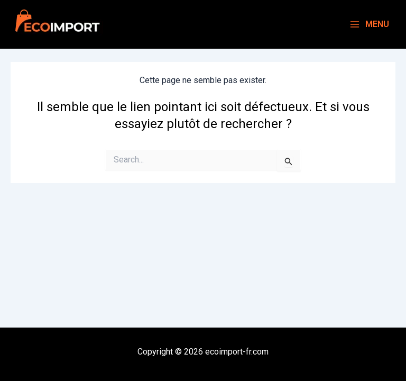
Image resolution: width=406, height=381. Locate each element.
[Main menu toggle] (369, 24)
